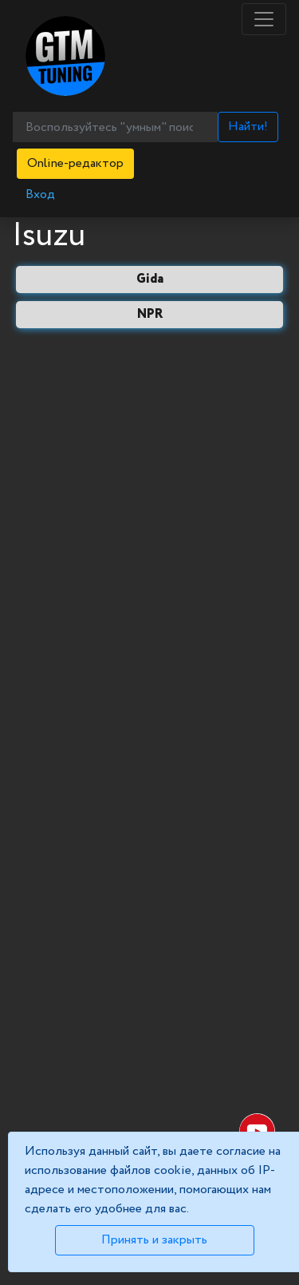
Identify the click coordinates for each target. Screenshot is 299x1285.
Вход (40, 194)
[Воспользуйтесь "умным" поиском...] (115, 127)
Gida (149, 279)
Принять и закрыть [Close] (154, 1240)
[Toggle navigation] (264, 19)
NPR (150, 314)
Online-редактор (75, 163)
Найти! (248, 126)
